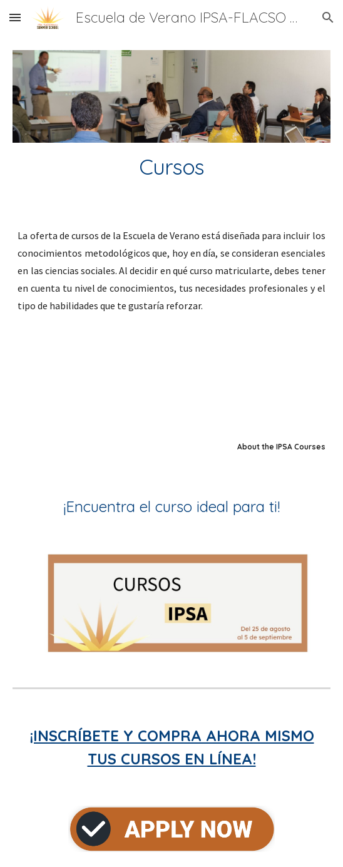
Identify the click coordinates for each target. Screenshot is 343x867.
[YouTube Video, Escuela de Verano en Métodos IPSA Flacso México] (171, 391)
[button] (15, 17)
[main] (171, 167)
